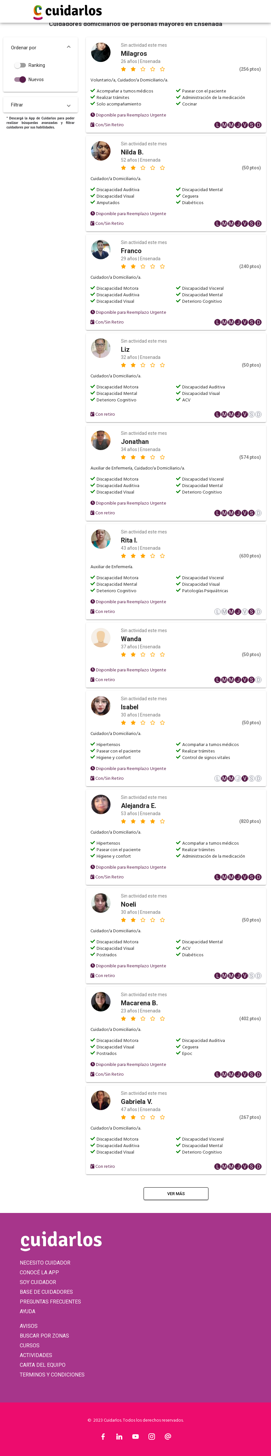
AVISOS (29, 1326)
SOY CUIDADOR (38, 1282)
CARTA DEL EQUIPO (42, 1365)
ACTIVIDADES (36, 1355)
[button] (40, 47)
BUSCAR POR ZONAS (44, 1336)
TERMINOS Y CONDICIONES (52, 1375)
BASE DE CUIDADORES (46, 1292)
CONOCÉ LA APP (39, 1272)
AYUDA (27, 1311)
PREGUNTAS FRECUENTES (50, 1302)
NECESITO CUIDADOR (45, 1263)
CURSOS (30, 1345)
